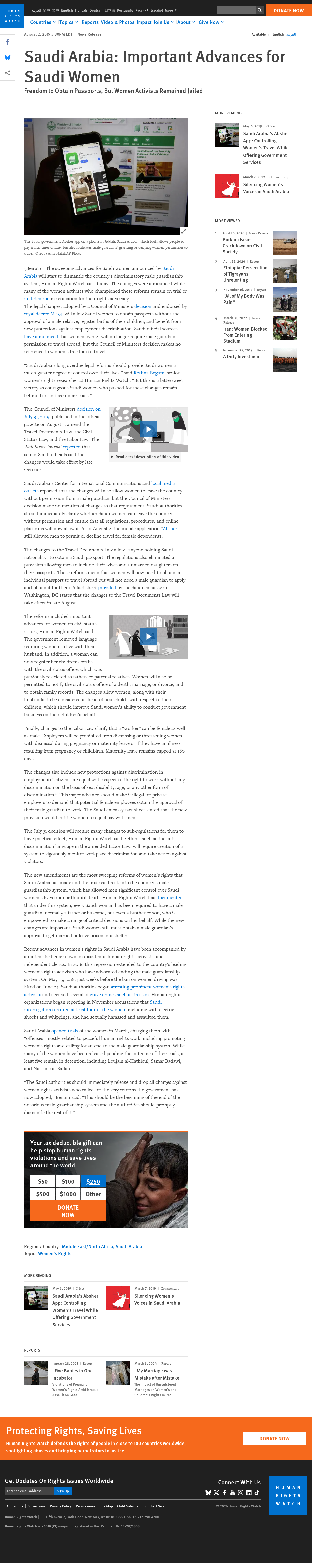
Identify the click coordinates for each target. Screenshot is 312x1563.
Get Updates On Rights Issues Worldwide (59, 1480)
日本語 (110, 10)
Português (125, 10)
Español (156, 10)
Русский (141, 10)
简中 (46, 10)
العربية (36, 10)
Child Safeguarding (132, 1505)
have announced (41, 337)
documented (170, 898)
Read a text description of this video (147, 456)
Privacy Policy (61, 1505)
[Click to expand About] (187, 22)
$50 (43, 1181)
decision (142, 306)
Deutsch (96, 10)
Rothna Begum (149, 373)
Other (93, 1193)
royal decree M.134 (43, 314)
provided (107, 588)
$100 (68, 1181)
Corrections (37, 1505)
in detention (37, 299)
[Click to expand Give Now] (212, 22)
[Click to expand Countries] (43, 22)
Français (81, 10)
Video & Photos (118, 21)
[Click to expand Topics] (69, 22)
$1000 (68, 1193)
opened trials (64, 1031)
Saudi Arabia (129, 1246)
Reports (90, 21)
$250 (93, 1181)
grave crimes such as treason (119, 994)
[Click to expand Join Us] (164, 22)
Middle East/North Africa (87, 1246)
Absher (170, 529)
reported (72, 447)
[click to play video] (148, 429)
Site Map (106, 1505)
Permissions (85, 1505)
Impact (144, 21)
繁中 (55, 10)
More (172, 10)
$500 (43, 1193)
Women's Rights (54, 1253)
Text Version (160, 1505)
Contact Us (15, 1505)
